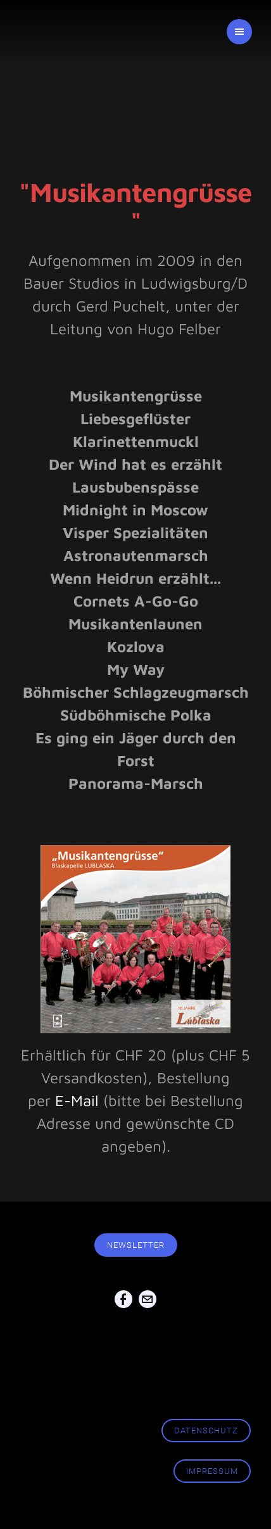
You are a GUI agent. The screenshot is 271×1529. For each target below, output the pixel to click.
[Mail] (147, 1300)
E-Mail (77, 1100)
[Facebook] (123, 1300)
